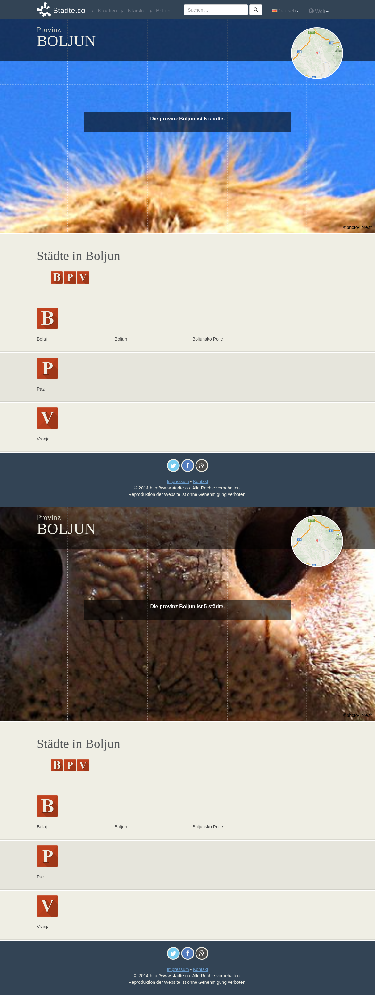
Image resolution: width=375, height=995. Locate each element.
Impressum (178, 481)
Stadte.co (69, 10)
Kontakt (200, 481)
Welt (319, 11)
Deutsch (285, 10)
